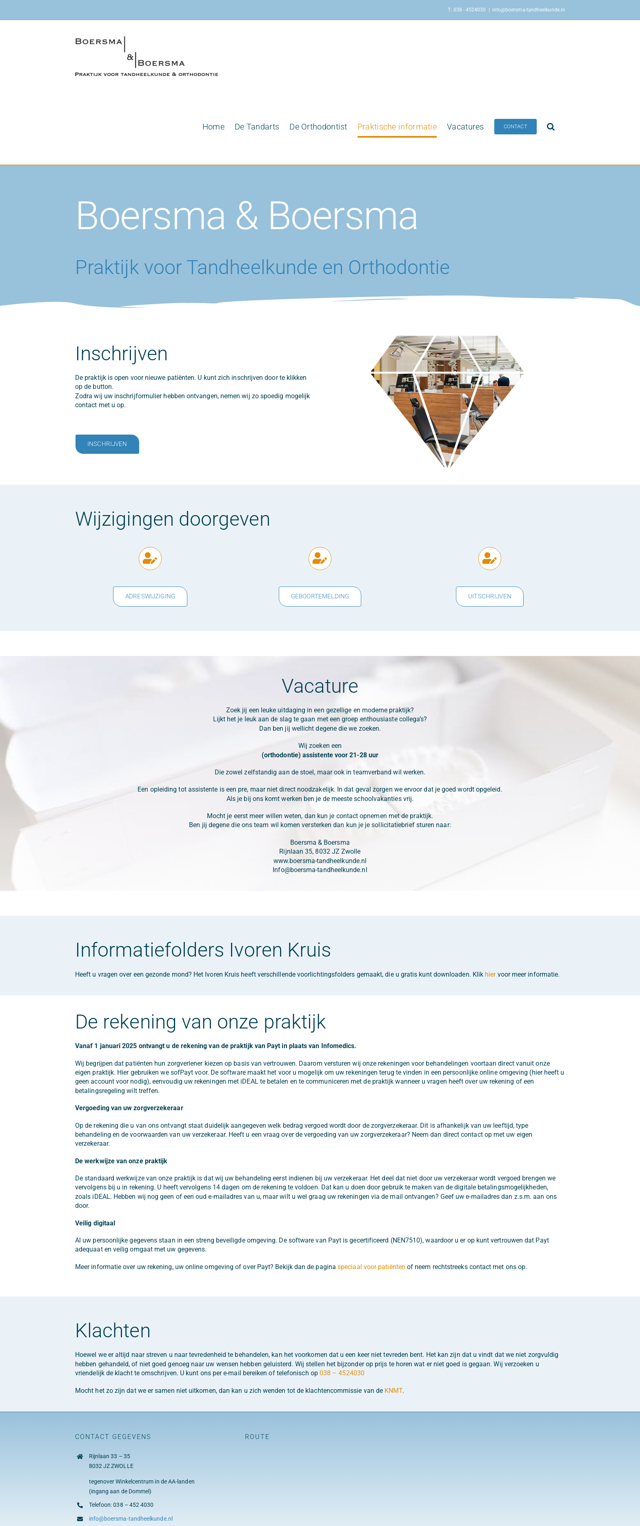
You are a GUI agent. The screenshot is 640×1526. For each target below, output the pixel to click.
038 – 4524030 (342, 1373)
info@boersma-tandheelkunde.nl (528, 10)
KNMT (393, 1390)
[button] (551, 127)
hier (491, 974)
